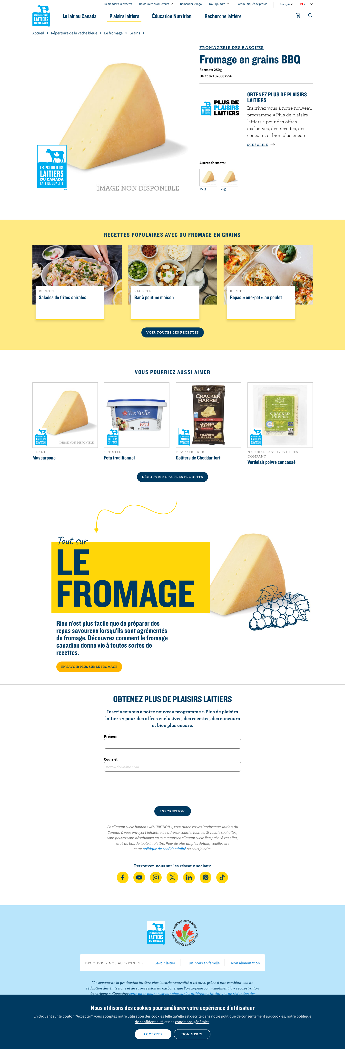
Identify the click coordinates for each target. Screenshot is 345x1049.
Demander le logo (191, 4)
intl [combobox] (306, 4)
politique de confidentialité (164, 848)
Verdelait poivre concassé (271, 462)
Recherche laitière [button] (223, 16)
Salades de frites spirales (62, 297)
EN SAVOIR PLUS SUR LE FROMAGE (89, 667)
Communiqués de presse (252, 4)
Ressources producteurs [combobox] (154, 4)
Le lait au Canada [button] (80, 16)
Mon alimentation (245, 962)
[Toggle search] (310, 16)
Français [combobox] (285, 4)
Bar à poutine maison (154, 297)
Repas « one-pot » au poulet (256, 297)
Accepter (153, 1034)
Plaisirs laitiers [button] (124, 16)
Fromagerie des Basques (231, 47)
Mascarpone (44, 457)
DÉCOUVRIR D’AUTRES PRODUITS (172, 477)
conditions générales (192, 1021)
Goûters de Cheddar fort (198, 457)
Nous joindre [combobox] (217, 4)
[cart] (298, 16)
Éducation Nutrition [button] (172, 16)
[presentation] (173, 788)
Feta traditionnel (119, 457)
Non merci (192, 1034)
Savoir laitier (165, 962)
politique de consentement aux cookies (253, 1016)
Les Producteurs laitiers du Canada (41, 15)
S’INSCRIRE (261, 145)
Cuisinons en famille (203, 962)
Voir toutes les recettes (172, 332)
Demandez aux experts (118, 4)
